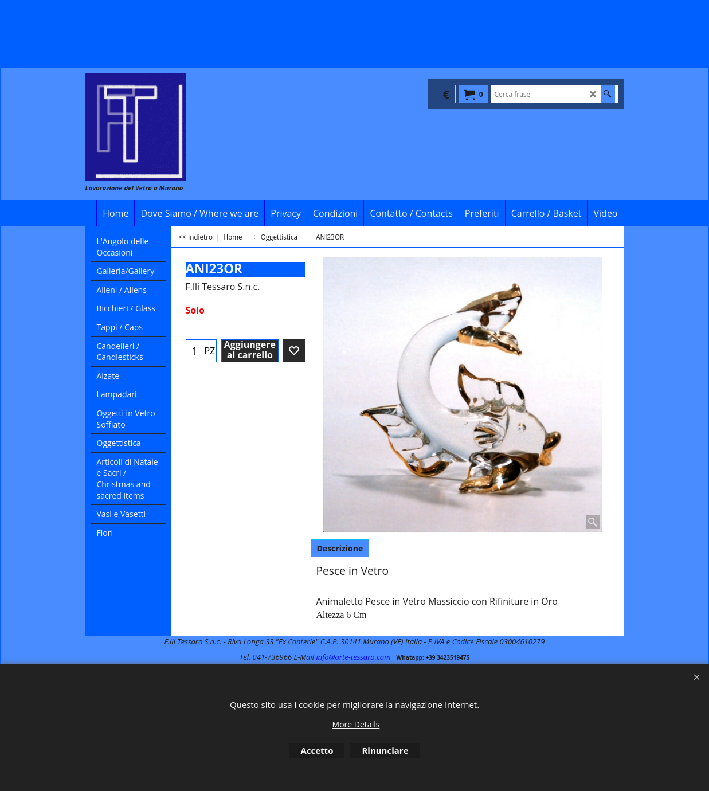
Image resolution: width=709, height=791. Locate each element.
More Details (356, 724)
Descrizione (340, 548)
